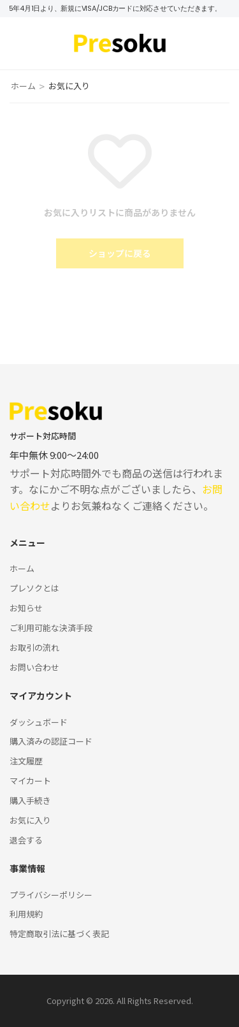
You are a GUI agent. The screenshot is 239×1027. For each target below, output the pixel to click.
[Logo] (120, 43)
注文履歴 (26, 761)
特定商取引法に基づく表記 (59, 934)
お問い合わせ (34, 667)
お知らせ (26, 608)
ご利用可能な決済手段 (51, 628)
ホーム (23, 86)
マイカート (30, 781)
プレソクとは (34, 588)
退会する (26, 840)
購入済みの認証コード (51, 741)
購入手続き (30, 800)
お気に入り (30, 820)
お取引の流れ (34, 647)
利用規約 (26, 914)
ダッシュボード (39, 722)
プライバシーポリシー (51, 895)
